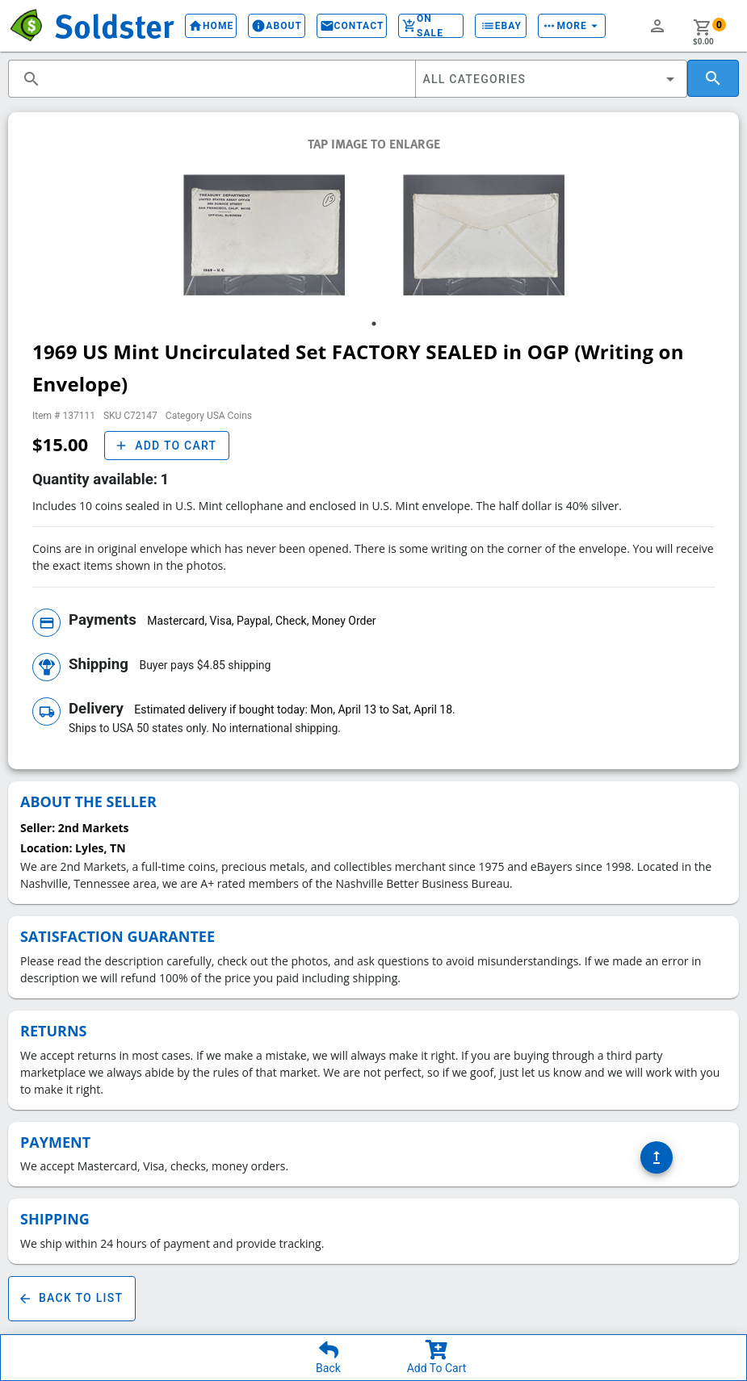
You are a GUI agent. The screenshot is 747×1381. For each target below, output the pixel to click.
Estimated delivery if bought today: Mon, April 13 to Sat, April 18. (294, 709)
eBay (501, 26)
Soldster (114, 25)
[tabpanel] (264, 235)
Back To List (72, 1298)
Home (211, 26)
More (572, 26)
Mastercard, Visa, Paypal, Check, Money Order (261, 620)
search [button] (31, 79)
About (276, 26)
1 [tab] (374, 324)
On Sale (431, 26)
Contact (352, 26)
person (657, 26)
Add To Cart (437, 1368)
